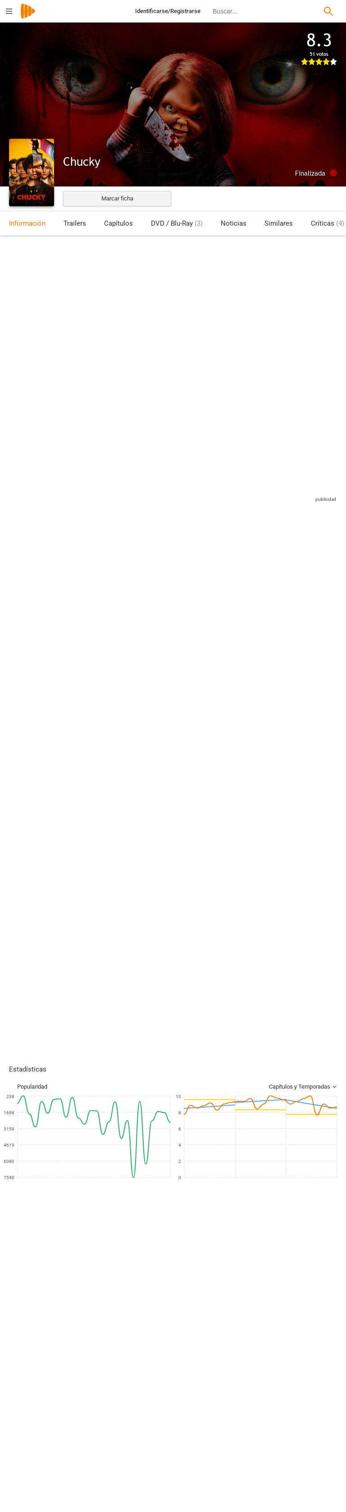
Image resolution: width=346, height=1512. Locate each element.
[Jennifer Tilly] (36, 1299)
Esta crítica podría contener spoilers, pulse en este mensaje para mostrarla (151, 790)
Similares (278, 223)
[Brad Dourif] (144, 1299)
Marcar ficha (117, 198)
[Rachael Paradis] (267, 1418)
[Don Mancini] (267, 1393)
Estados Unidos (29, 302)
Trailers (75, 223)
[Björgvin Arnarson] (198, 1299)
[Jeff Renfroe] (99, 1443)
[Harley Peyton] (267, 1443)
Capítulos (118, 223)
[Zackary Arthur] (90, 1299)
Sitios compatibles (241, 501)
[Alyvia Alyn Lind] (252, 1299)
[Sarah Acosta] (267, 1469)
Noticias (233, 223)
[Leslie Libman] (99, 1469)
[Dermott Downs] (99, 1418)
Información (27, 223)
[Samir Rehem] (99, 1393)
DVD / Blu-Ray (177, 223)
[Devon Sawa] (306, 1299)
